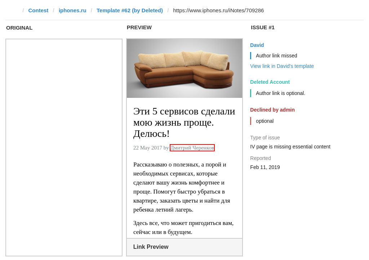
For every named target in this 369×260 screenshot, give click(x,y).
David (257, 45)
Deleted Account (270, 82)
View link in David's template (282, 66)
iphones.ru (72, 10)
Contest (38, 10)
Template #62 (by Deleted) (130, 10)
